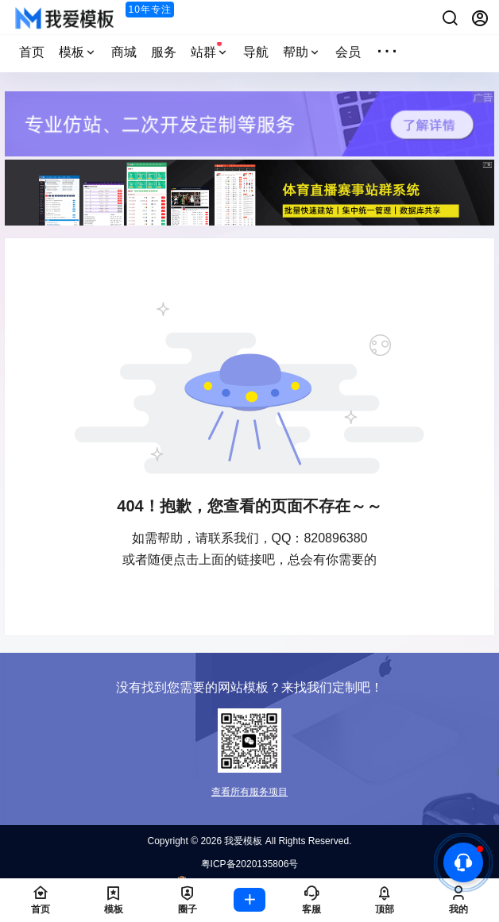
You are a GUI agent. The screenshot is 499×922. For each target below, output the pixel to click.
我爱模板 (242, 841)
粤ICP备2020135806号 (250, 864)
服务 (163, 52)
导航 (256, 52)
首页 (31, 52)
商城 (124, 52)
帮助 (302, 52)
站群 (210, 50)
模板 (78, 52)
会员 (348, 52)
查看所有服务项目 (249, 791)
